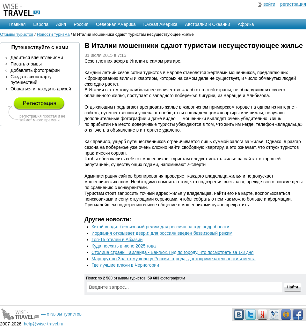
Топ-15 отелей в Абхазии (116, 239)
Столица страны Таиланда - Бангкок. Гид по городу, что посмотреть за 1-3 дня (172, 252)
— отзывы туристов (41, 314)
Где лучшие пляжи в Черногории (125, 265)
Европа (40, 24)
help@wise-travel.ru (43, 323)
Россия (81, 24)
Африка (246, 24)
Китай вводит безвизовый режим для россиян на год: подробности (160, 226)
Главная (17, 24)
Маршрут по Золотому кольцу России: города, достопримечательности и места (173, 258)
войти (269, 4)
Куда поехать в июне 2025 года (123, 245)
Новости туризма (53, 34)
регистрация (293, 4)
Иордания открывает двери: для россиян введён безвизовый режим (161, 233)
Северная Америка (115, 24)
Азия (61, 24)
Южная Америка (160, 24)
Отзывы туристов (16, 34)
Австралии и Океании (207, 24)
